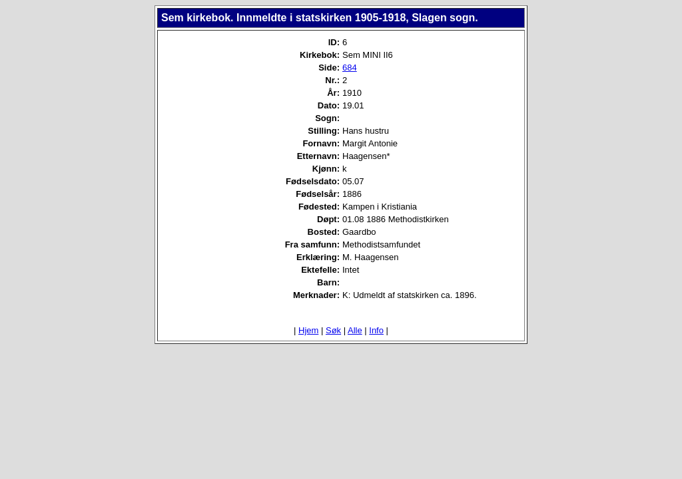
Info (376, 330)
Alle (355, 330)
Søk (333, 330)
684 (349, 68)
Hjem (308, 330)
